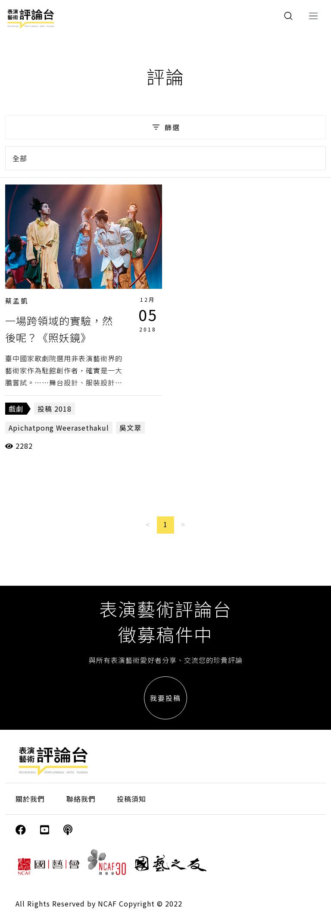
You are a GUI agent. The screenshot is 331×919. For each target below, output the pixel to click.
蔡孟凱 (16, 300)
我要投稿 (165, 698)
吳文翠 (130, 427)
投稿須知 (131, 799)
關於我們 (30, 799)
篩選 (165, 127)
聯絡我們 (81, 799)
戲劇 (16, 408)
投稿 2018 (54, 408)
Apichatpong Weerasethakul (59, 427)
